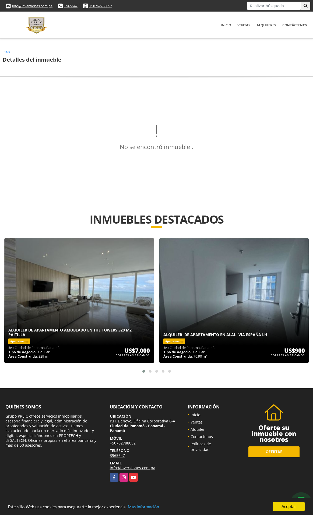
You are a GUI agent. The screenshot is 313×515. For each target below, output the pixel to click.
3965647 (71, 5)
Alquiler (198, 429)
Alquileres (266, 25)
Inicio (226, 25)
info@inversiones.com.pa (32, 5)
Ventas (243, 25)
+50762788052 (100, 5)
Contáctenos (294, 25)
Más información (143, 507)
